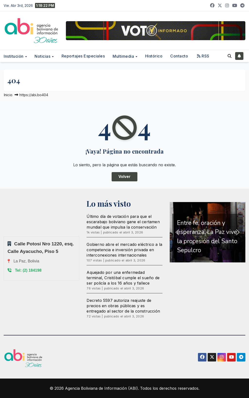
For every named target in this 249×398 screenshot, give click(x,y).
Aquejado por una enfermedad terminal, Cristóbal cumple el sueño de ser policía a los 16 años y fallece (123, 278)
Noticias (43, 56)
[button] (229, 56)
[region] (207, 232)
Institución (14, 56)
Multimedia (124, 56)
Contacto (179, 56)
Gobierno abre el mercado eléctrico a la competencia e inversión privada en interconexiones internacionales (124, 250)
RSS (203, 56)
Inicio (8, 95)
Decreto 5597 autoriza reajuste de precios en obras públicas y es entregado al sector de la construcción (123, 306)
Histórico (154, 56)
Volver (124, 176)
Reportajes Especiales (83, 56)
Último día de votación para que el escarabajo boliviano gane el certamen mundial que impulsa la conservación (123, 222)
